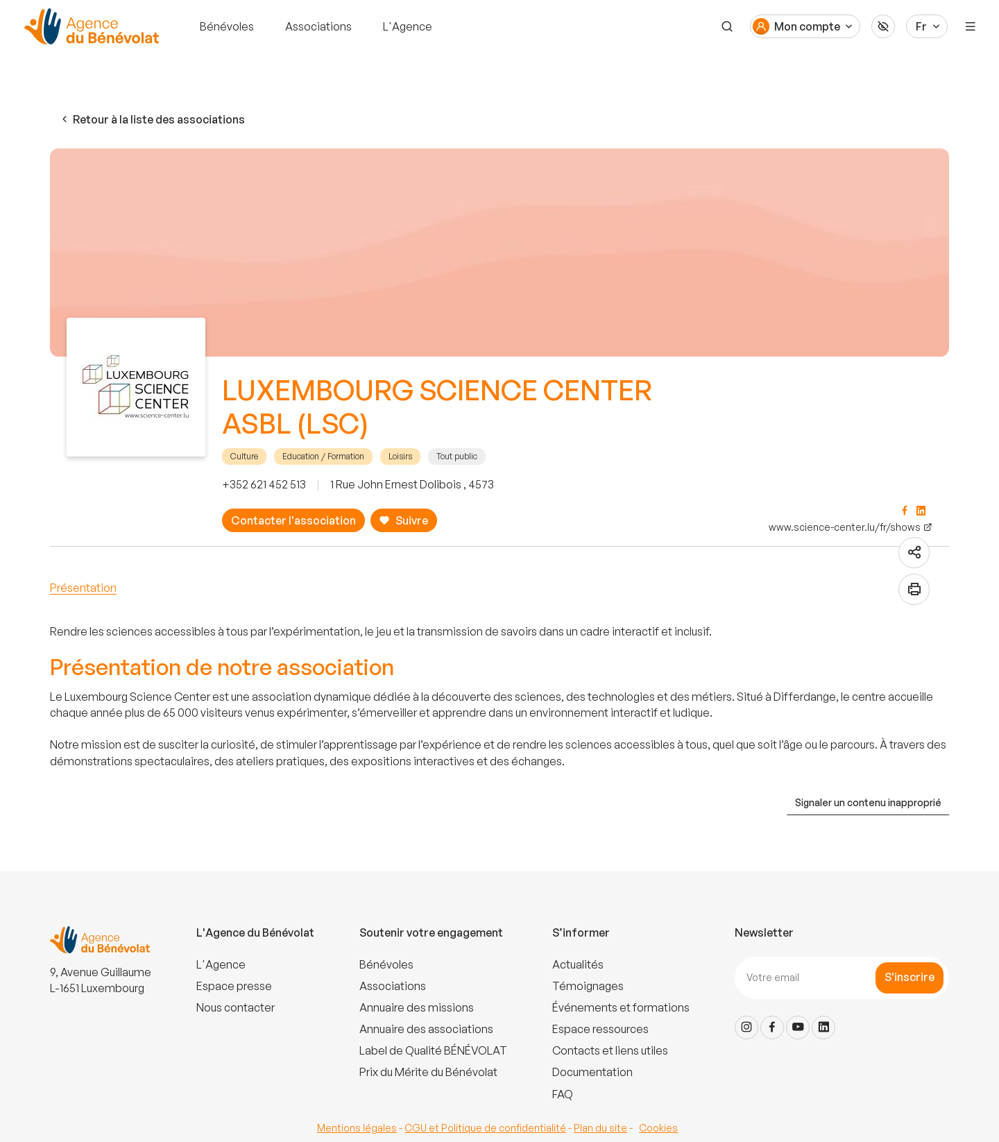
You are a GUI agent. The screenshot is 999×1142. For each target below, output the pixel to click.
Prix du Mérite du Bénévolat (428, 1072)
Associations (318, 26)
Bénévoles (227, 26)
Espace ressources (600, 1029)
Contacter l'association (293, 520)
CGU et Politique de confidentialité (485, 1128)
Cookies (658, 1128)
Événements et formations (621, 1007)
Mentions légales (357, 1128)
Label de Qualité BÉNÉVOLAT (433, 1050)
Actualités (578, 964)
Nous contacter (235, 1007)
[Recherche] (727, 26)
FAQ (562, 1094)
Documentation (592, 1072)
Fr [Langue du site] (921, 26)
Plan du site (600, 1128)
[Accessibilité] (883, 26)
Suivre (403, 521)
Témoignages (588, 986)
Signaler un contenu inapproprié (868, 802)
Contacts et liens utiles (610, 1050)
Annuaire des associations (426, 1029)
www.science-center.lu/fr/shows (845, 527)
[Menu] (970, 26)
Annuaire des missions (416, 1007)
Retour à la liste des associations (152, 120)
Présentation (83, 588)
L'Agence (407, 26)
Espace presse (234, 986)
